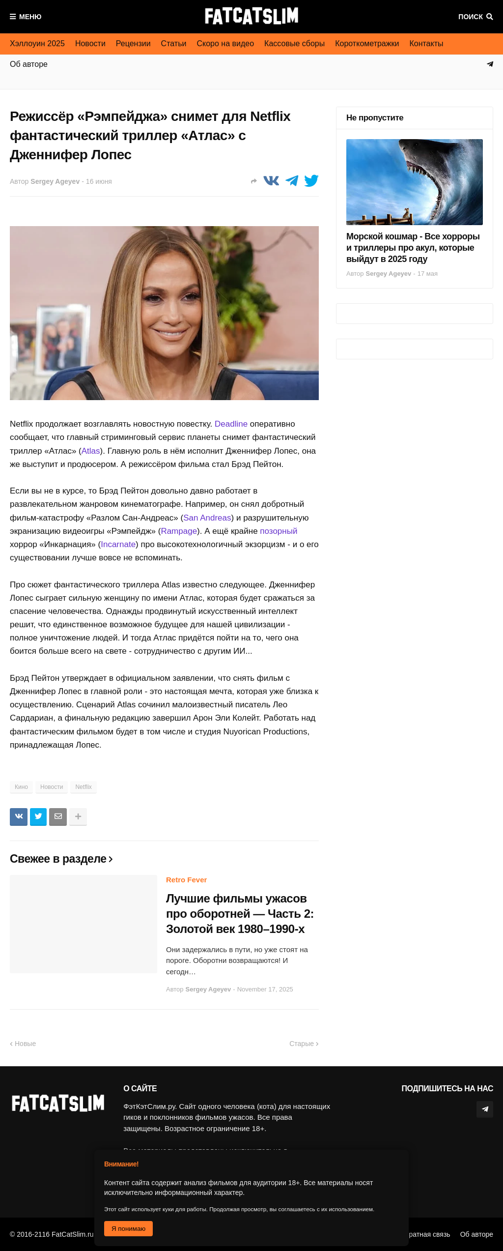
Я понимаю (128, 1228)
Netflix (83, 787)
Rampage (179, 531)
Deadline (231, 424)
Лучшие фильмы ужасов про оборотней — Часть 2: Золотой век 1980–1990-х (240, 913)
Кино (21, 787)
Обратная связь (425, 1234)
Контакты (426, 43)
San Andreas (207, 518)
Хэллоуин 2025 (37, 43)
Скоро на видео (225, 43)
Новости (90, 43)
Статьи (174, 43)
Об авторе (476, 1234)
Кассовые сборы (294, 43)
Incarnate (118, 544)
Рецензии (133, 43)
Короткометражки (367, 43)
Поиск (470, 17)
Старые (301, 1043)
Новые (25, 1043)
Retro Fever (186, 879)
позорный (278, 531)
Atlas (91, 451)
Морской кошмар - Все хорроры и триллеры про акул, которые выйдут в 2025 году (413, 248)
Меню (30, 17)
